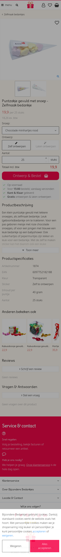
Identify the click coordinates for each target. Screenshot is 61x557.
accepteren (39, 531)
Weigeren (15, 546)
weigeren (7, 535)
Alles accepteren (44, 546)
